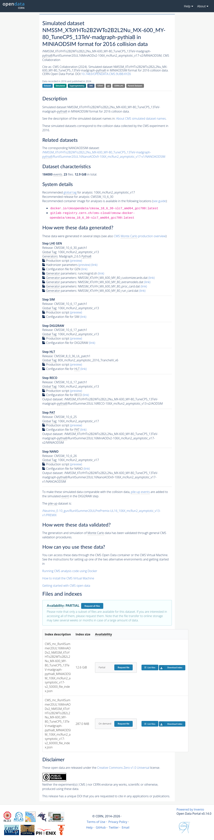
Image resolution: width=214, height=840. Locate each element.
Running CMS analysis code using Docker (69, 571)
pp (108, 85)
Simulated (60, 85)
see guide (159, 201)
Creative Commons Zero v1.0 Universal (123, 768)
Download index (170, 667)
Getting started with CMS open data (66, 586)
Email (125, 827)
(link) (94, 265)
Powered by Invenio (190, 809)
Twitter (114, 827)
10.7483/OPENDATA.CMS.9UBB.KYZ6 (106, 74)
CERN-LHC (118, 85)
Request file (123, 667)
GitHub (101, 827)
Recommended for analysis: (67, 192)
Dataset (47, 85)
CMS (91, 85)
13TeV (100, 85)
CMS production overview (139, 236)
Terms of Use (96, 822)
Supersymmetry (77, 85)
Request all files (92, 606)
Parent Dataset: (135, 85)
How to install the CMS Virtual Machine (68, 578)
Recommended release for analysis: (66, 197)
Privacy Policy (117, 822)
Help (89, 827)
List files (149, 667)
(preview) (76, 261)
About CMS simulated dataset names (141, 118)
